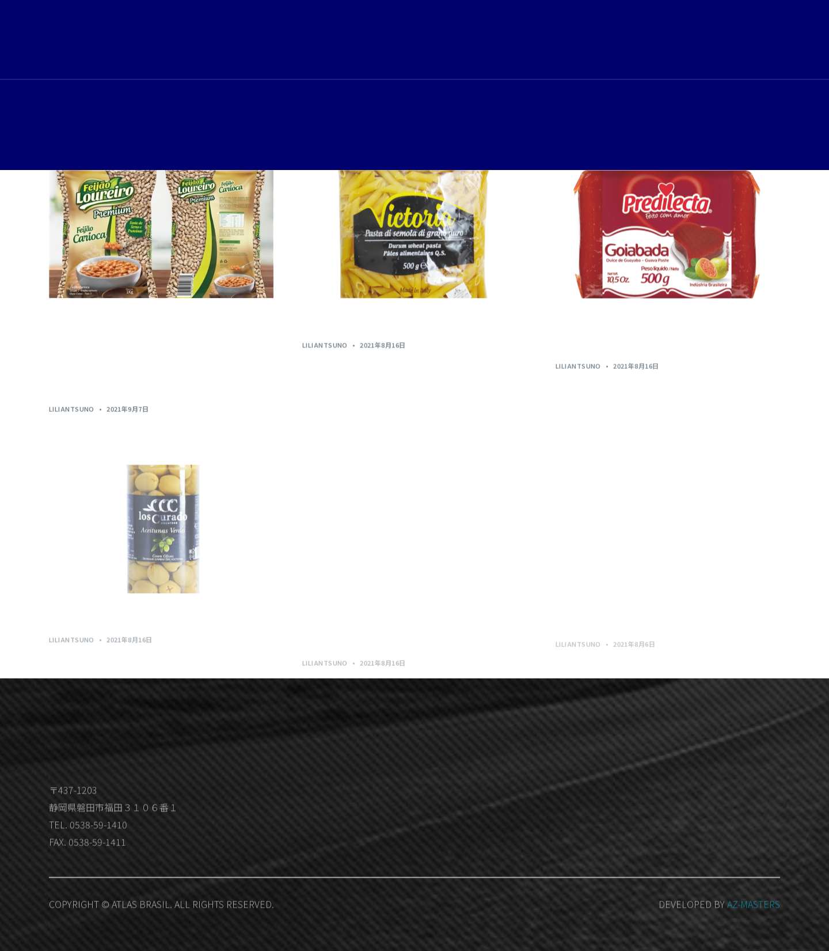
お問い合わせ (656, 41)
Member (753, 42)
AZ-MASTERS (753, 920)
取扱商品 (549, 40)
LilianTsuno (71, 409)
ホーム (503, 40)
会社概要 (598, 40)
